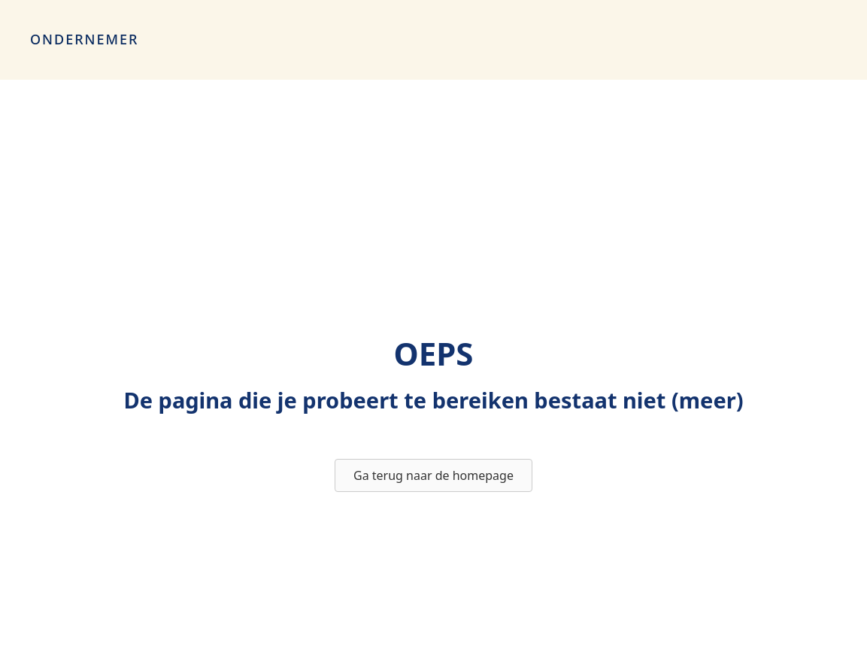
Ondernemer (84, 39)
